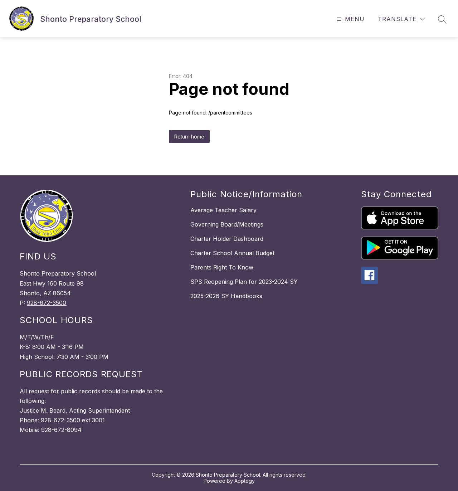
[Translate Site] (401, 19)
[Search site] (442, 19)
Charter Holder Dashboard (226, 238)
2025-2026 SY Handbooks (226, 296)
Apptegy (244, 481)
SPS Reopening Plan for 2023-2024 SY (244, 281)
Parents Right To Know (221, 267)
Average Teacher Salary (223, 210)
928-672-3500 (46, 302)
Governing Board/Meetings (226, 224)
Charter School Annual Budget (232, 253)
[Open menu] (350, 19)
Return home (189, 136)
